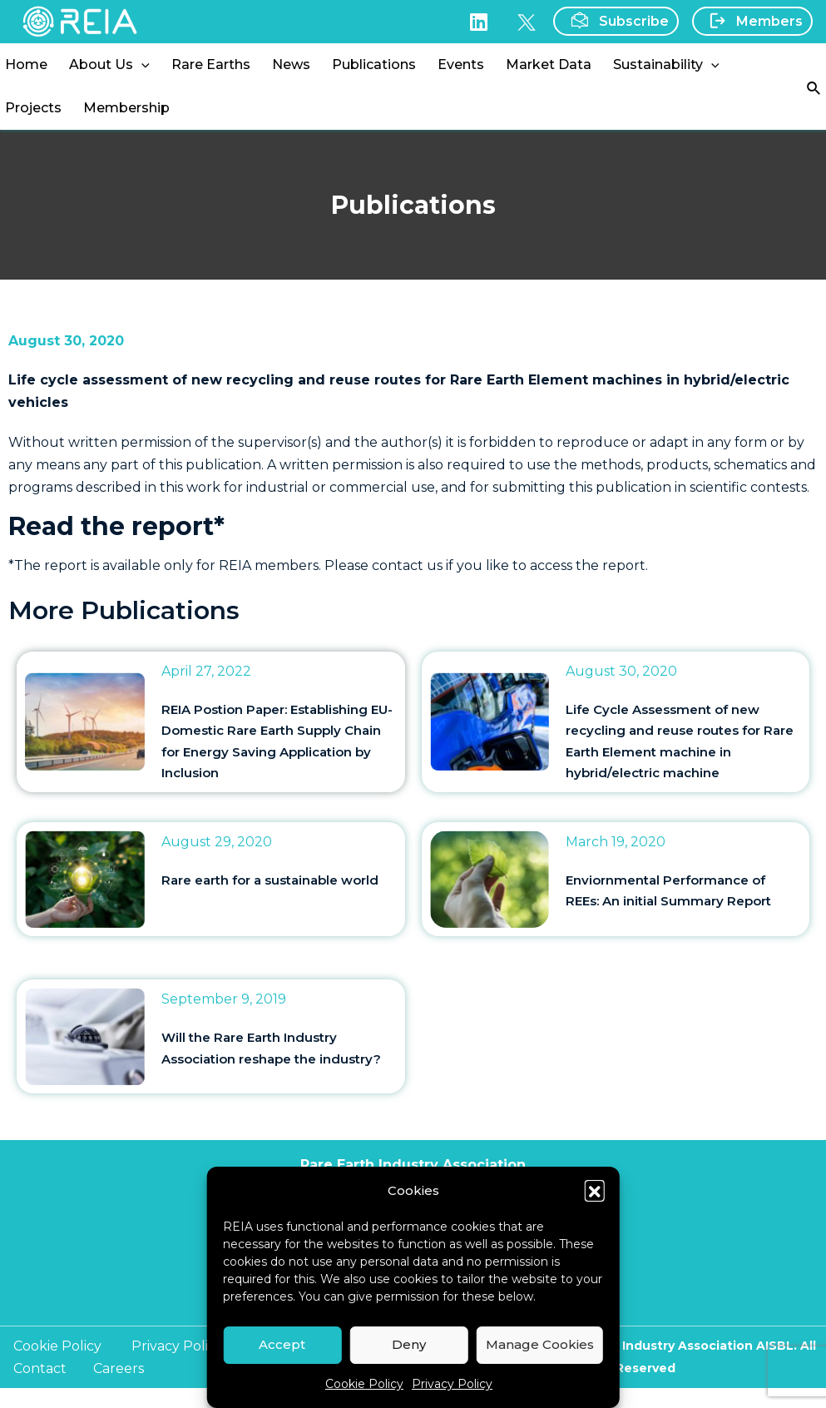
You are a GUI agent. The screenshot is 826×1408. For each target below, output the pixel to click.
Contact (40, 1368)
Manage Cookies (540, 1344)
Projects (33, 108)
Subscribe (614, 20)
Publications (374, 64)
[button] (594, 1190)
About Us (109, 65)
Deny (409, 1344)
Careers (118, 1368)
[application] (141, 65)
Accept (282, 1344)
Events (461, 64)
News (291, 64)
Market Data (548, 64)
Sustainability (666, 65)
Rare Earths (210, 64)
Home (26, 64)
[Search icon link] (814, 87)
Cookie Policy (364, 1383)
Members (751, 20)
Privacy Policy (452, 1383)
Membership (126, 108)
